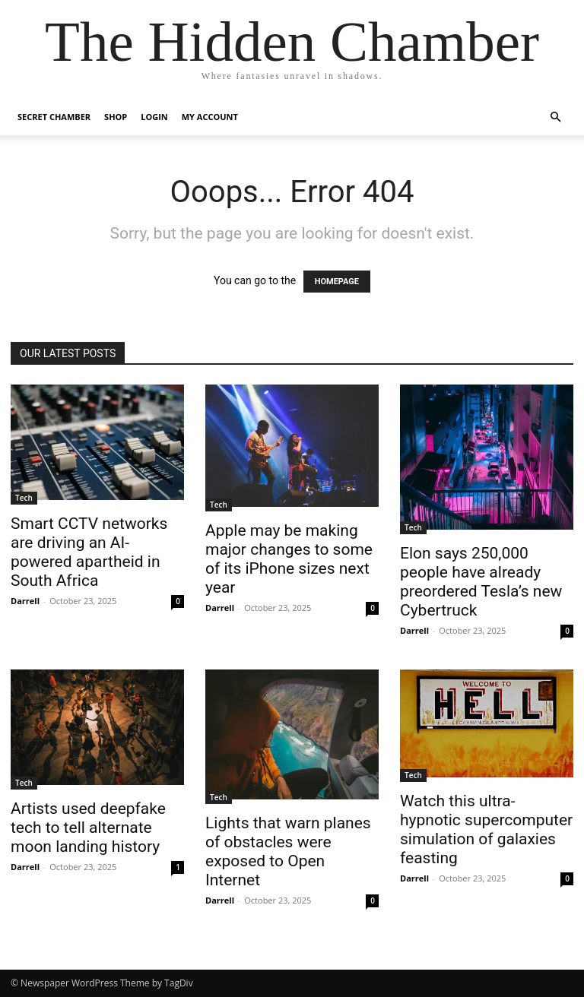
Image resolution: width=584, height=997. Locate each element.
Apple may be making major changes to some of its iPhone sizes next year (289, 559)
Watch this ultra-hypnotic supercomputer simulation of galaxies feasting (486, 829)
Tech (24, 497)
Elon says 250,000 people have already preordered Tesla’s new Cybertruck (481, 581)
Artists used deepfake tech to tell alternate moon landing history (88, 827)
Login (154, 116)
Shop (115, 116)
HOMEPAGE (337, 281)
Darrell (25, 600)
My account (210, 116)
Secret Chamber (53, 116)
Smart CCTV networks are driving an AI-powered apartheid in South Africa (89, 552)
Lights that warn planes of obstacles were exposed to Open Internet (288, 851)
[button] (555, 117)
